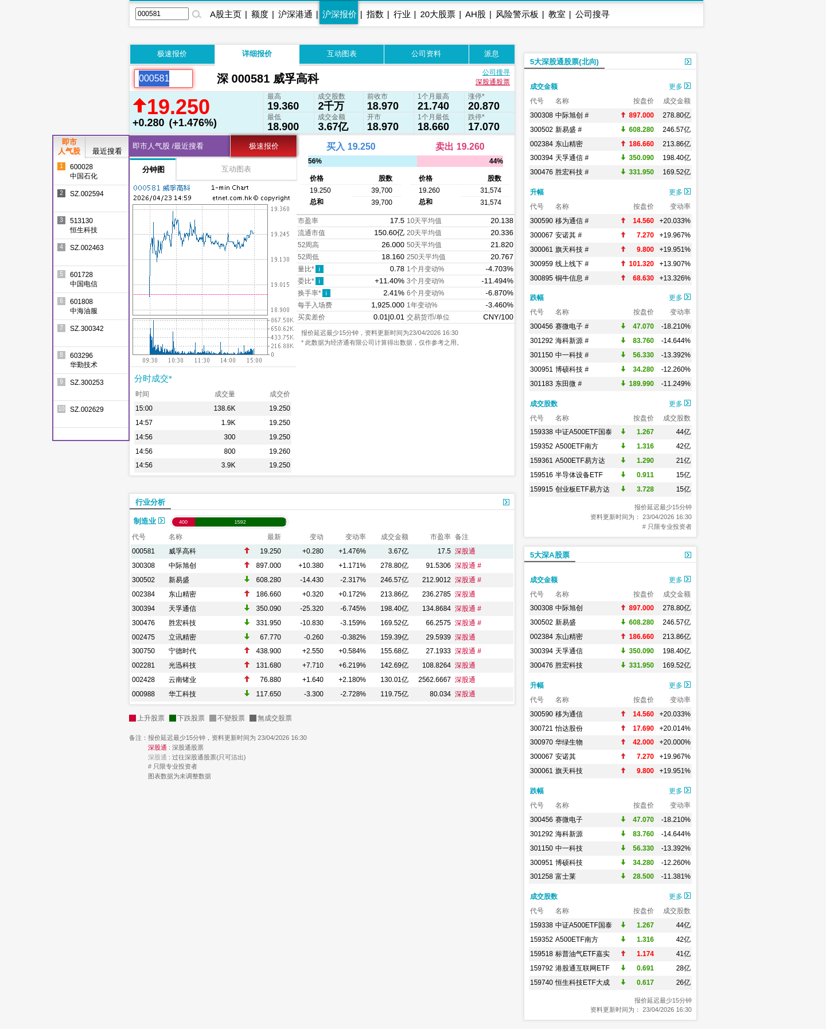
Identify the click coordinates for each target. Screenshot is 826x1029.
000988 (143, 694)
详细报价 (257, 53)
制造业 (149, 521)
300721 (541, 728)
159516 (541, 475)
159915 (541, 489)
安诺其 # (568, 235)
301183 (541, 384)
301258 (541, 876)
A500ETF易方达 (580, 461)
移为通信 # (572, 221)
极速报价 (172, 53)
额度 (259, 14)
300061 (541, 249)
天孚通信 (182, 609)
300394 (143, 609)
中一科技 (569, 848)
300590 (541, 221)
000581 (143, 551)
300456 (541, 326)
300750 (143, 651)
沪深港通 (295, 14)
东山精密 (182, 594)
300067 (541, 235)
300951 (541, 369)
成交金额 (544, 87)
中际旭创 (182, 566)
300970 (541, 742)
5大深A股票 (550, 555)
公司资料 (426, 53)
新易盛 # (568, 130)
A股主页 (225, 14)
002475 (143, 637)
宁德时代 (182, 651)
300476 (143, 623)
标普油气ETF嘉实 (582, 954)
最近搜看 (107, 151)
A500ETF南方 (576, 446)
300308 (143, 566)
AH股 (475, 14)
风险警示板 (517, 14)
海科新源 (569, 834)
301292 (541, 341)
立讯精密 (182, 637)
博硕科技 (569, 863)
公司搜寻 (592, 14)
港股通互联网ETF (582, 968)
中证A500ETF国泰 (583, 432)
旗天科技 (569, 771)
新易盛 (179, 580)
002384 (143, 594)
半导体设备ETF (579, 475)
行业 (402, 14)
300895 (541, 278)
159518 (541, 954)
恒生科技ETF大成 (582, 983)
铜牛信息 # (572, 278)
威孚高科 (182, 551)
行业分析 (150, 502)
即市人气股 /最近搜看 (168, 146)
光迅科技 (182, 665)
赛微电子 (569, 820)
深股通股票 (493, 82)
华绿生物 (569, 742)
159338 (541, 432)
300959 (541, 264)
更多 (680, 87)
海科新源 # (572, 341)
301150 (541, 355)
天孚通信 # (572, 158)
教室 (557, 14)
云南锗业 (182, 680)
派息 (491, 53)
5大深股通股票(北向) (564, 61)
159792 (541, 968)
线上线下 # (572, 264)
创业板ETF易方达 (582, 489)
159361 (541, 461)
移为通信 (569, 714)
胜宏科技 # (572, 172)
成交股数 (544, 404)
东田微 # (568, 384)
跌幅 (537, 298)
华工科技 (182, 694)
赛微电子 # (572, 326)
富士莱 (565, 876)
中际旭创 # (572, 115)
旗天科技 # (572, 249)
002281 (143, 665)
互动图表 (342, 53)
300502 (143, 580)
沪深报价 (339, 14)
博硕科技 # (572, 369)
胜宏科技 (182, 623)
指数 (375, 14)
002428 (143, 680)
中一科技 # (572, 355)
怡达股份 (569, 728)
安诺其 (565, 757)
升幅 (537, 192)
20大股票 (437, 14)
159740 (541, 983)
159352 (541, 446)
